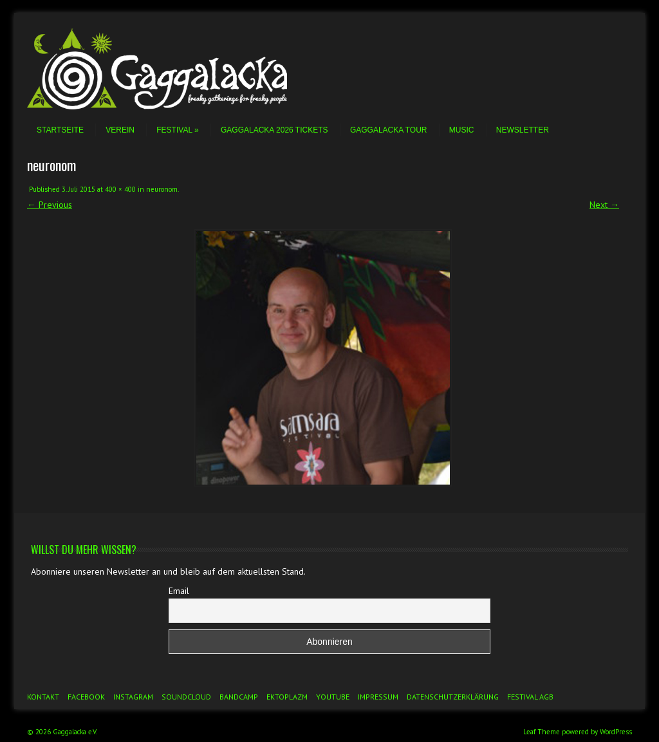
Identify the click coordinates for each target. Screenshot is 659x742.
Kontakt (43, 696)
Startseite (60, 129)
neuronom (162, 189)
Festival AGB (530, 696)
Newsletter (522, 129)
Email (179, 591)
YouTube (332, 696)
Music (461, 129)
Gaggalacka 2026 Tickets (274, 129)
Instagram (133, 696)
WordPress (616, 731)
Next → (604, 204)
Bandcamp (238, 696)
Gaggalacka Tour (388, 129)
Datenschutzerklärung (453, 696)
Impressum (378, 696)
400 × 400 (120, 189)
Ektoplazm (287, 696)
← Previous (49, 204)
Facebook (86, 696)
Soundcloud (186, 696)
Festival (177, 129)
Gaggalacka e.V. (75, 731)
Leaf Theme (541, 731)
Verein (120, 129)
